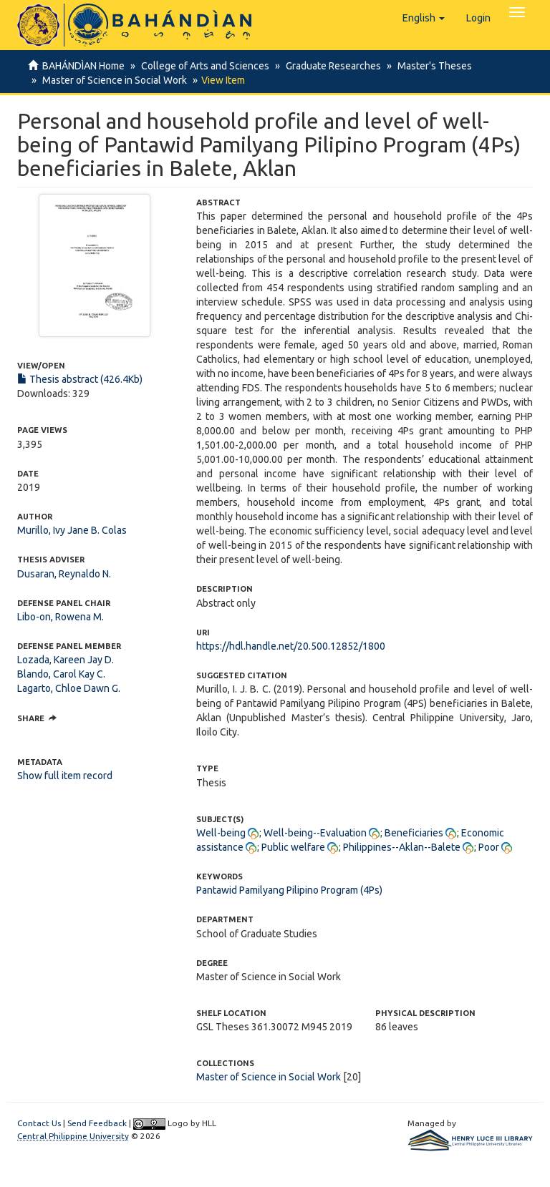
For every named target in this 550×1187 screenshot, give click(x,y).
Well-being (221, 833)
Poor (488, 847)
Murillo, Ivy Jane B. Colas (72, 530)
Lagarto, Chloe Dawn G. (68, 688)
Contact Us (39, 1123)
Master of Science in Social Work (112, 80)
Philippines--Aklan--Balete (401, 847)
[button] (423, 18)
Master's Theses (428, 66)
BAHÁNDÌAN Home (83, 66)
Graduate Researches (329, 66)
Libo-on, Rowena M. (60, 616)
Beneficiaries (414, 833)
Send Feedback (97, 1123)
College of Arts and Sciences (203, 66)
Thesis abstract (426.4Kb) (80, 379)
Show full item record (64, 775)
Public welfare (293, 847)
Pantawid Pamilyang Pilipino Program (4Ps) (289, 890)
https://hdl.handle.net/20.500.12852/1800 (290, 646)
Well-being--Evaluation (315, 833)
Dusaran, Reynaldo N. (64, 574)
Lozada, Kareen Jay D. (65, 659)
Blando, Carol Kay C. (61, 674)
